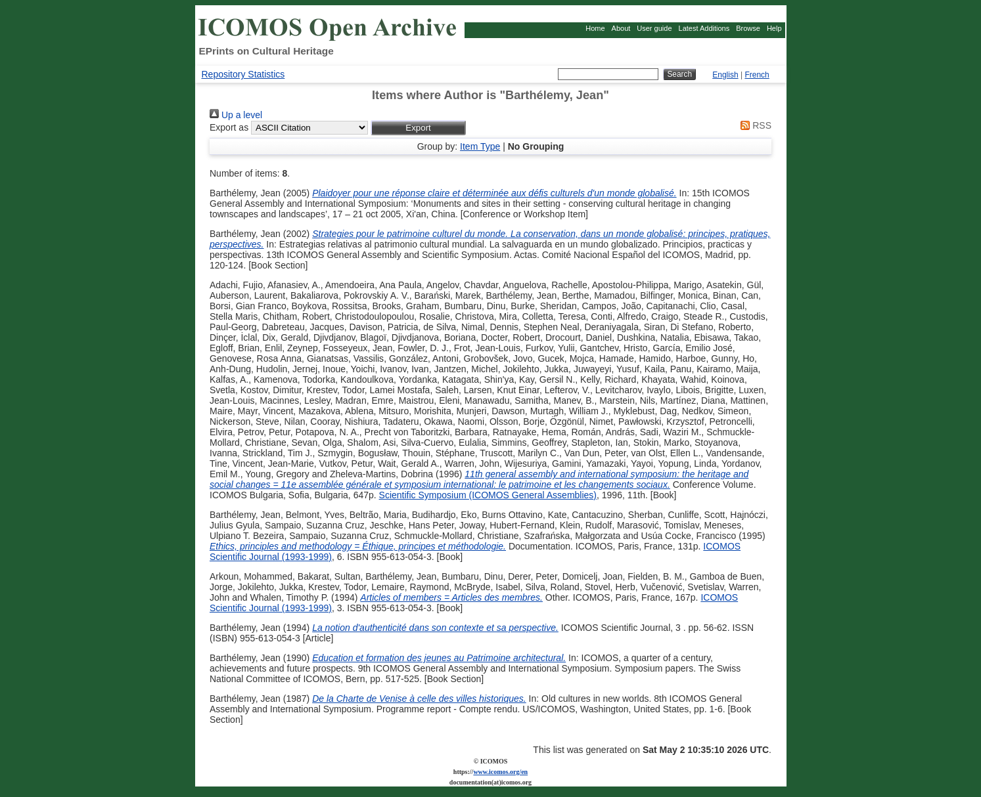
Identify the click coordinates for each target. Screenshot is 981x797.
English (725, 74)
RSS (753, 125)
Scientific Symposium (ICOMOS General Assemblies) (488, 495)
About (621, 28)
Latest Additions (704, 28)
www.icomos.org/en (500, 771)
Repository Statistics (243, 74)
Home (595, 28)
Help (774, 28)
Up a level (236, 115)
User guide (654, 28)
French (756, 74)
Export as (229, 127)
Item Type (480, 146)
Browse (748, 28)
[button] (418, 127)
